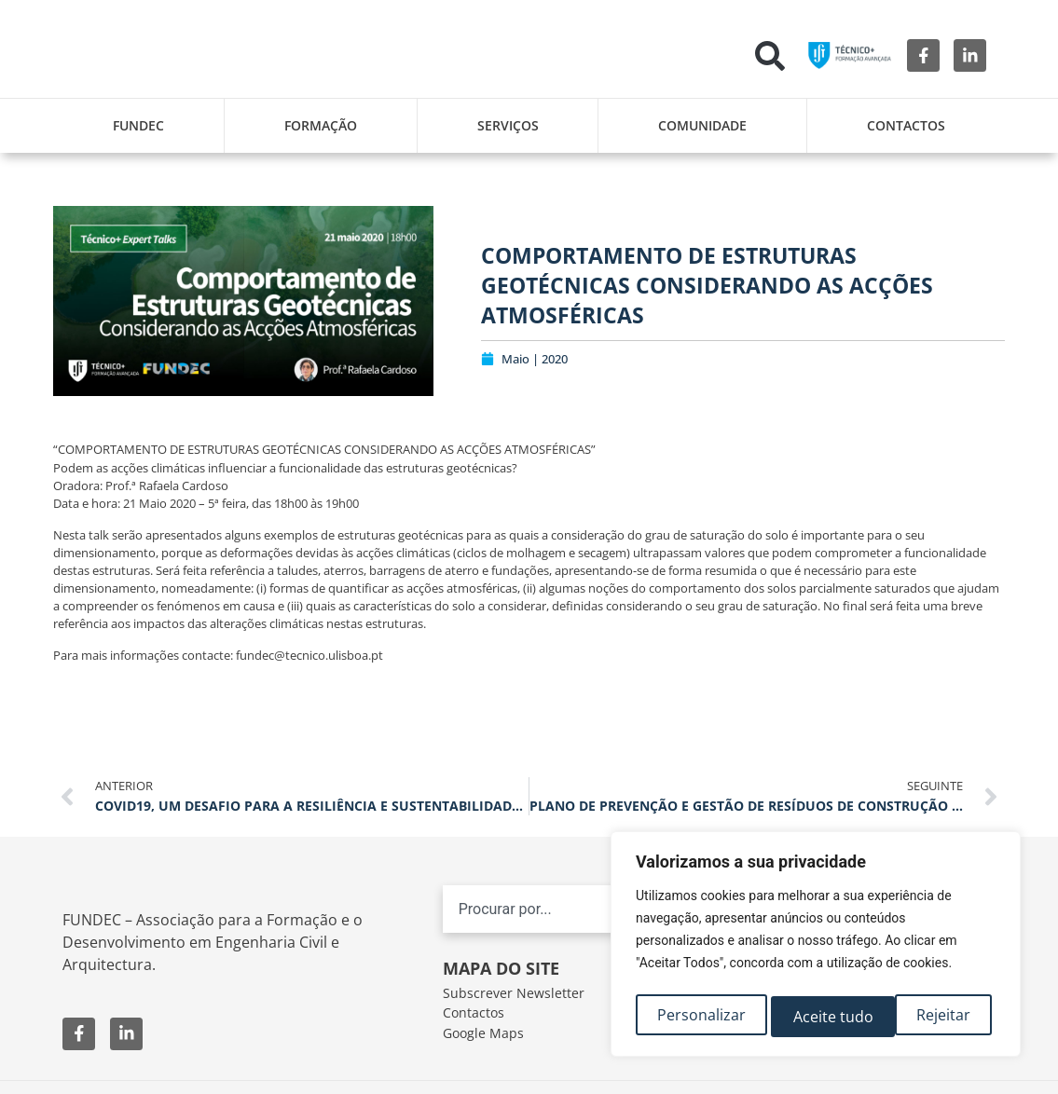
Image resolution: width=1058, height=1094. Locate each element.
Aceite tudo (935, 1016)
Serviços (508, 125)
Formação (320, 125)
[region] (816, 948)
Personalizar (700, 1016)
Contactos (906, 125)
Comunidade (702, 125)
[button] (770, 56)
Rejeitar (820, 1016)
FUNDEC (138, 125)
